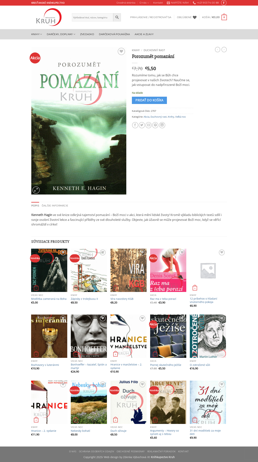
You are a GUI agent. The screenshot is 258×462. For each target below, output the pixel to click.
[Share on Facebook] (135, 125)
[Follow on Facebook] (224, 2)
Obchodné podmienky (131, 451)
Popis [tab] (35, 205)
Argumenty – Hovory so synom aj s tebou (164, 432)
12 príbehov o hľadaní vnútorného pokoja (203, 300)
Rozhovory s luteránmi (45, 365)
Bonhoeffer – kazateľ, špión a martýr (89, 366)
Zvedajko (87, 34)
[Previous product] (224, 49)
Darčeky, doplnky (61, 34)
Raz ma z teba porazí (163, 299)
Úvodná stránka (125, 2)
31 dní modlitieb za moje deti (205, 432)
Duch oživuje (118, 431)
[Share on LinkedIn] (162, 125)
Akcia (146, 116)
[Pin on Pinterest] (155, 125)
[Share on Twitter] (142, 125)
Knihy (36, 34)
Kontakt (158, 2)
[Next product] (217, 49)
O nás (144, 3)
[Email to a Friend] (148, 125)
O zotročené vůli (200, 365)
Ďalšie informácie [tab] (55, 205)
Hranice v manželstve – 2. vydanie (126, 366)
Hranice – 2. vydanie (43, 431)
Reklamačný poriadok (161, 451)
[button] (150, 17)
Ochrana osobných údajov (96, 451)
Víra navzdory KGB (121, 299)
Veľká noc (180, 116)
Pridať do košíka (149, 100)
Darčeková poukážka (114, 34)
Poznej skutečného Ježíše (165, 365)
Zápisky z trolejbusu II (84, 299)
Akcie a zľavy (144, 34)
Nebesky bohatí (80, 431)
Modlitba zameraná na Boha (49, 299)
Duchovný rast (154, 50)
